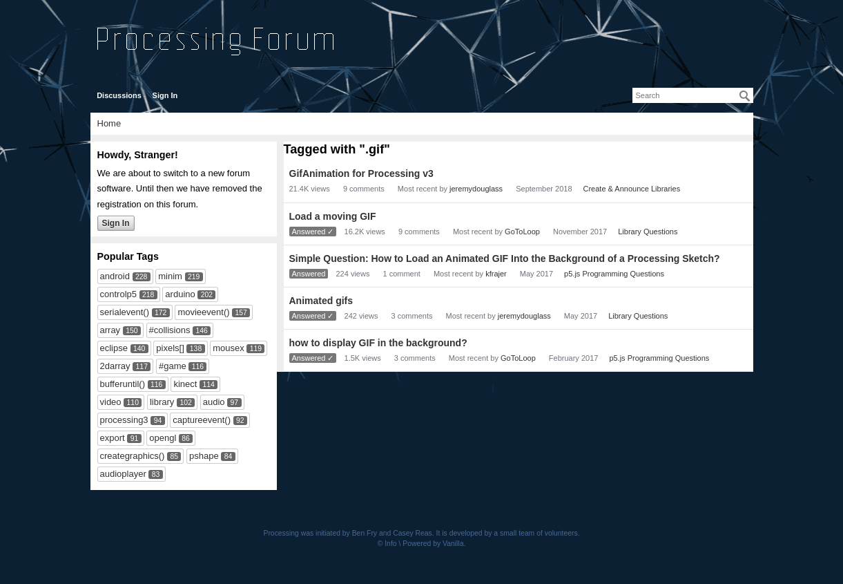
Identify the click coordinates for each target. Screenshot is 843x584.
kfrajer (496, 274)
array (110, 330)
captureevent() (202, 420)
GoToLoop (522, 231)
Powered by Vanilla (433, 543)
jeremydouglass (476, 189)
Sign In (165, 95)
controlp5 (118, 294)
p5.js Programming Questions (614, 274)
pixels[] (170, 348)
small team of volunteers (539, 533)
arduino (180, 294)
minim (170, 276)
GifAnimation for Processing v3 (361, 173)
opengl (162, 438)
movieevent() (203, 312)
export (112, 438)
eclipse (114, 348)
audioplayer (123, 474)
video (111, 402)
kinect (185, 384)
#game (172, 366)
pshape (204, 456)
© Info (387, 543)
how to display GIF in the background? (378, 342)
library (162, 402)
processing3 (124, 420)
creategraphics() (132, 456)
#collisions (170, 330)
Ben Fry (364, 533)
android (115, 276)
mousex (228, 348)
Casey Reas (412, 533)
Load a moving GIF (332, 216)
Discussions (119, 95)
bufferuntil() (123, 384)
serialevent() (125, 312)
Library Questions (647, 231)
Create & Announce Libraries (632, 189)
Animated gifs (321, 300)
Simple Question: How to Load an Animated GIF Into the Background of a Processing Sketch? (504, 258)
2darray (115, 366)
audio (214, 402)
